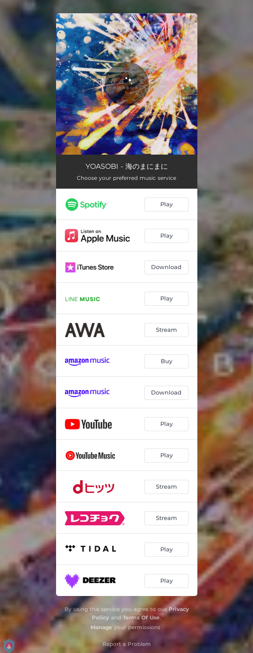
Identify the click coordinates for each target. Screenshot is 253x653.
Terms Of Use (141, 617)
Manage (101, 627)
